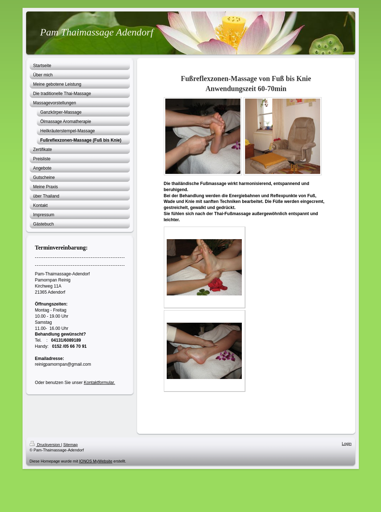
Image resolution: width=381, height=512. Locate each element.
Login (347, 443)
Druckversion (45, 444)
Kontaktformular (99, 382)
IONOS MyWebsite (95, 461)
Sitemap (70, 444)
